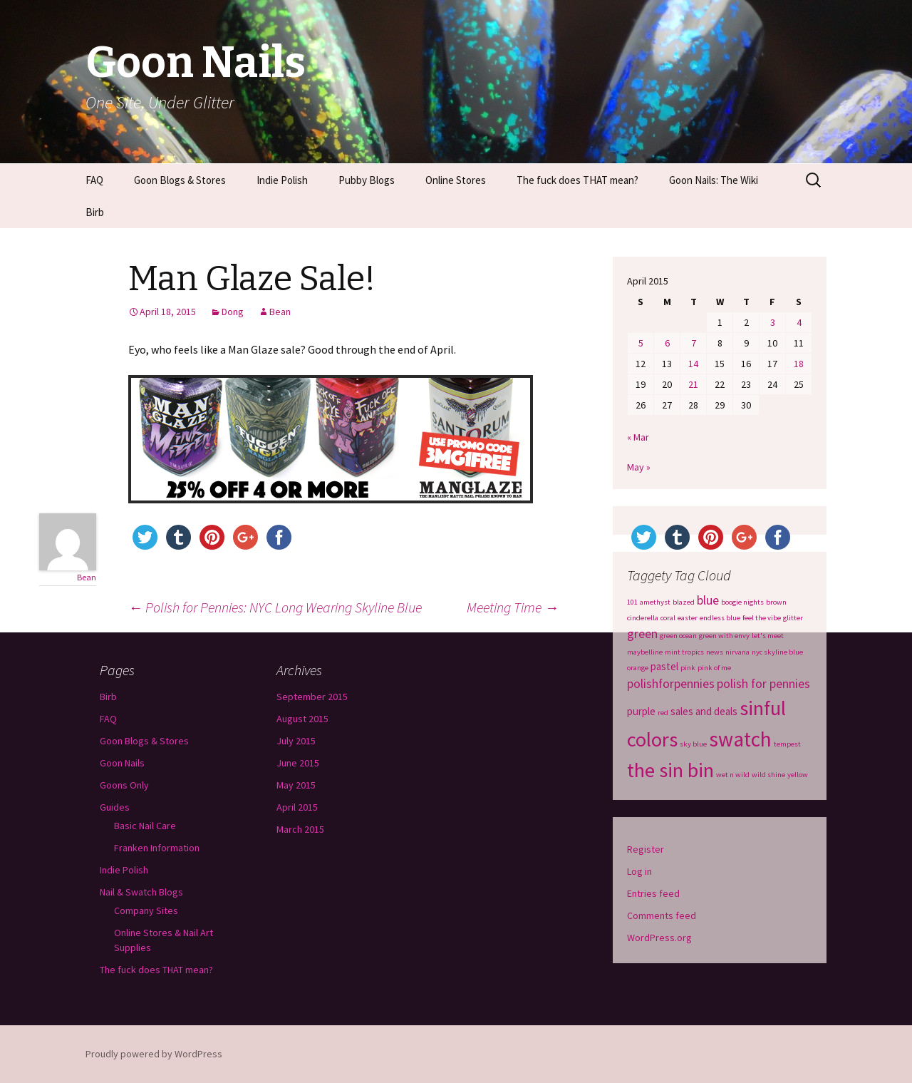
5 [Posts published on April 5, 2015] (640, 343)
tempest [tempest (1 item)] (787, 744)
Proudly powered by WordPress (154, 1053)
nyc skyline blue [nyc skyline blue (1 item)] (777, 652)
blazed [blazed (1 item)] (684, 602)
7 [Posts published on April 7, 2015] (693, 343)
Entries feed (653, 893)
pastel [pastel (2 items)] (664, 666)
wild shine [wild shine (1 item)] (768, 774)
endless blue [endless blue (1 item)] (720, 617)
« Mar (638, 437)
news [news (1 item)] (714, 652)
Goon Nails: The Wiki (713, 180)
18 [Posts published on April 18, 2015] (799, 363)
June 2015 (297, 762)
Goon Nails (122, 762)
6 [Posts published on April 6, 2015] (667, 343)
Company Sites (146, 910)
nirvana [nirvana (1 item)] (737, 652)
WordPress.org (659, 937)
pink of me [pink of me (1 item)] (714, 667)
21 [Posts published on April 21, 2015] (693, 384)
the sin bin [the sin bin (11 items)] (670, 770)
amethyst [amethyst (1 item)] (655, 602)
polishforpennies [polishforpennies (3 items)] (671, 684)
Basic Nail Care (145, 825)
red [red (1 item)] (663, 712)
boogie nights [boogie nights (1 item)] (742, 602)
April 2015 (297, 807)
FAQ (94, 180)
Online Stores (455, 180)
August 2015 (302, 718)
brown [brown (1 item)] (776, 602)
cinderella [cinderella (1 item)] (642, 617)
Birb (95, 212)
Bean (280, 311)
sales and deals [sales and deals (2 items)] (703, 711)
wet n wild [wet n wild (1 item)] (733, 774)
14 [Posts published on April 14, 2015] (693, 363)
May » (639, 467)
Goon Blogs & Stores (180, 180)
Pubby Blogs (366, 180)
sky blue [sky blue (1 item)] (693, 744)
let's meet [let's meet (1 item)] (768, 635)
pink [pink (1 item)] (687, 667)
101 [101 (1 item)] (632, 602)
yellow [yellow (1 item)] (797, 774)
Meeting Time (513, 607)
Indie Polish (282, 180)
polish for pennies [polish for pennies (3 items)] (763, 684)
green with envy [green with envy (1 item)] (724, 635)
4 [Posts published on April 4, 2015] (799, 322)
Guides (115, 807)
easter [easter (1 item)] (688, 617)
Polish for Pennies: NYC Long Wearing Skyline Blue (275, 607)
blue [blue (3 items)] (708, 600)
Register (645, 849)
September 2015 (312, 696)
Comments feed (661, 915)
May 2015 (296, 785)
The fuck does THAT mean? (577, 180)
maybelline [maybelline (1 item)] (645, 652)
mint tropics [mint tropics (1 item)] (684, 652)
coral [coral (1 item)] (667, 617)
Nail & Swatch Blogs (141, 892)
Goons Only (124, 785)
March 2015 (300, 829)
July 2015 (296, 740)
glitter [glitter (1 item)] (793, 617)
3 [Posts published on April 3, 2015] (772, 322)
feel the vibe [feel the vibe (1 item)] (761, 617)
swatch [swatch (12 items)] (740, 739)
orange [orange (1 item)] (637, 667)
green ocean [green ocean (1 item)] (678, 635)
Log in (639, 871)
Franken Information (157, 847)
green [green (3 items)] (642, 634)
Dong (233, 311)
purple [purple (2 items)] (641, 711)
